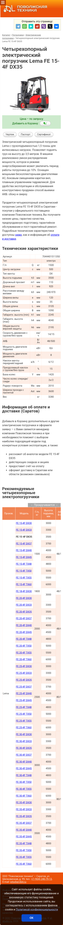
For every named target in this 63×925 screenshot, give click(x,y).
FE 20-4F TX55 (24, 652)
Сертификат (44, 134)
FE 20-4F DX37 (24, 618)
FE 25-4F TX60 (24, 727)
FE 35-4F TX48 (24, 843)
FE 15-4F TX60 (24, 584)
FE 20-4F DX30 (24, 598)
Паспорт (25, 134)
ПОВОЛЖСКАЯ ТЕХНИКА (24, 8)
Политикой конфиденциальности (37, 909)
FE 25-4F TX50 (24, 714)
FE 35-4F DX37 (24, 823)
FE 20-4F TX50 (24, 645)
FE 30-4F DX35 (24, 748)
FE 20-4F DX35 (24, 611)
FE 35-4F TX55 (24, 857)
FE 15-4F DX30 (24, 523)
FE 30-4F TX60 (24, 795)
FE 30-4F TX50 (24, 782)
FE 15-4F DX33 (24, 530)
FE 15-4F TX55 (24, 577)
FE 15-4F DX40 (24, 550)
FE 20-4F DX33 (24, 605)
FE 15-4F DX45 (24, 557)
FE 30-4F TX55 (24, 789)
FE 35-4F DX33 (24, 809)
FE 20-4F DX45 (24, 632)
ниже (18, 234)
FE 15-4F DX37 (24, 543)
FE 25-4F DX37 (24, 686)
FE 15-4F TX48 (24, 564)
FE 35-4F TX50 (24, 850)
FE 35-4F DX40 (24, 830)
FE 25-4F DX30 (24, 666)
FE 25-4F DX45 (24, 700)
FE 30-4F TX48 (24, 775)
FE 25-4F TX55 (24, 720)
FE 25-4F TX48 (24, 707)
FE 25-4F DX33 (24, 673)
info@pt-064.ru (18, 882)
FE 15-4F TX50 (24, 570)
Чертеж (10, 134)
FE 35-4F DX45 (24, 836)
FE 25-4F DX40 (24, 693)
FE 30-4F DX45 (24, 768)
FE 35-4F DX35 (24, 816)
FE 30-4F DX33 (24, 741)
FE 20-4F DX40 (24, 625)
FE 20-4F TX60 (24, 659)
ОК (31, 917)
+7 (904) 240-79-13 (41, 879)
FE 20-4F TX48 (24, 639)
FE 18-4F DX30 (24, 591)
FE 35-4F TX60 (24, 864)
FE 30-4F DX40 (24, 761)
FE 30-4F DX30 (24, 734)
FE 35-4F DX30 (24, 802)
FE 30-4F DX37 (24, 755)
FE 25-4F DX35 (24, 680)
